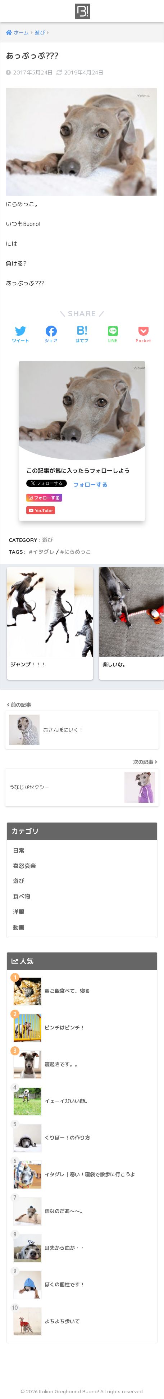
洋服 (18, 912)
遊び (47, 539)
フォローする (90, 485)
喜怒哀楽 (24, 866)
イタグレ (43, 551)
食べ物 (21, 896)
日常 (18, 850)
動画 (18, 927)
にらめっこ (77, 551)
